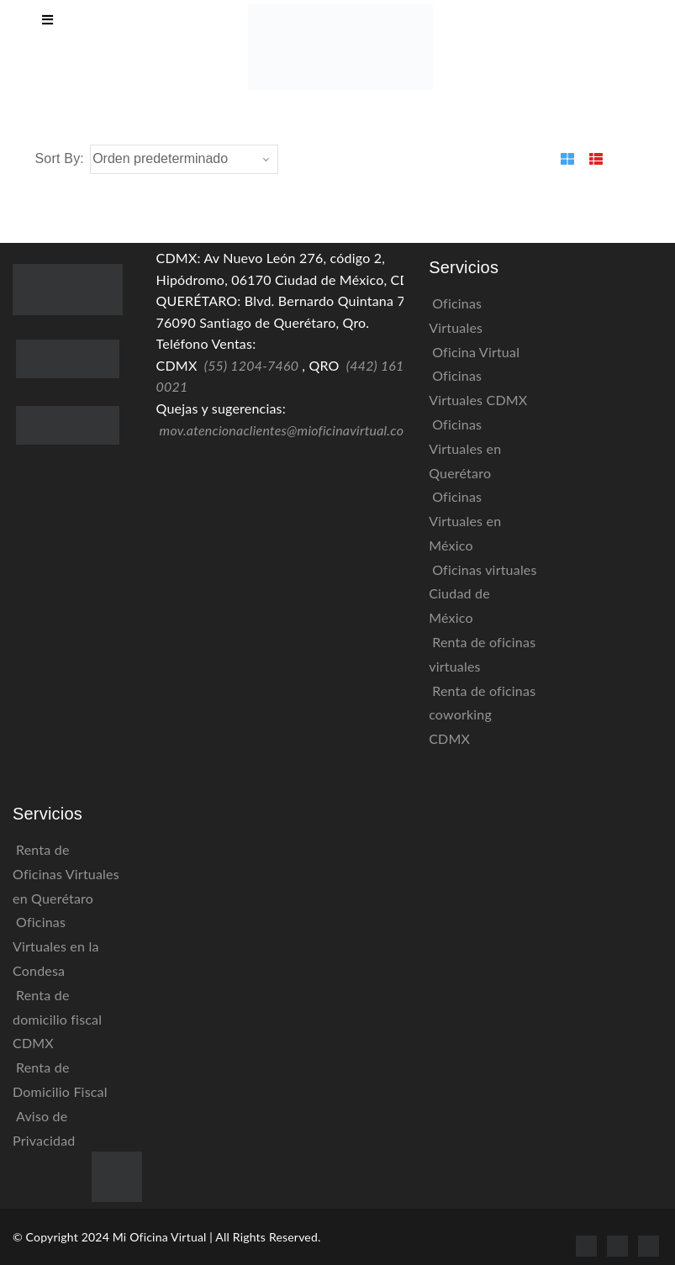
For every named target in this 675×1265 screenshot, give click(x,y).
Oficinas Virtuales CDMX (478, 387)
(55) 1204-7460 (251, 365)
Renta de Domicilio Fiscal (60, 1079)
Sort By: (60, 158)
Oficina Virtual (475, 352)
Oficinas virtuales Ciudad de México (482, 593)
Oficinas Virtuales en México (465, 520)
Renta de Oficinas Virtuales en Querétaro (66, 873)
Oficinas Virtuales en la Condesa (56, 946)
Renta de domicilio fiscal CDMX (57, 1019)
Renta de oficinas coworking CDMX (482, 715)
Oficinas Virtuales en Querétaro (465, 448)
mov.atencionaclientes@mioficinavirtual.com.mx (297, 430)
